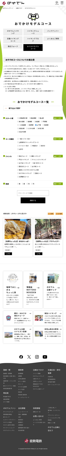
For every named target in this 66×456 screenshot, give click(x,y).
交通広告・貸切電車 (54, 371)
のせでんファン (9, 408)
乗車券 (20, 370)
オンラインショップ (8, 428)
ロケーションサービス (54, 384)
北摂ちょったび (37, 381)
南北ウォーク (13, 46)
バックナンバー (53, 31)
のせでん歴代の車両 (8, 425)
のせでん (13, 3)
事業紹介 (20, 422)
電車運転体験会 (7, 414)
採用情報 (36, 408)
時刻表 (6, 393)
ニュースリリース (23, 412)
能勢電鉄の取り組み (23, 428)
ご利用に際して (52, 408)
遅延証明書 (6, 399)
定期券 (20, 376)
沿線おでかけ (19, 8)
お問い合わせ (38, 416)
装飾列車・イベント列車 (9, 382)
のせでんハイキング (13, 32)
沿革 (19, 417)
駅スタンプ (6, 417)
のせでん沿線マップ (38, 389)
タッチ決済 (21, 389)
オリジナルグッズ (8, 412)
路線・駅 (6, 370)
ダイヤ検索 (6, 402)
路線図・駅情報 (7, 373)
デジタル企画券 (22, 387)
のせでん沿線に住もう (54, 429)
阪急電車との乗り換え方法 (9, 377)
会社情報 (21, 408)
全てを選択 (57, 118)
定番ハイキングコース (13, 39)
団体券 (20, 392)
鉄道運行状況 (7, 396)
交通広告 (50, 376)
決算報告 (20, 425)
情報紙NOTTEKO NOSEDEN (38, 385)
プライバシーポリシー (54, 415)
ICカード (20, 384)
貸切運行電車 (51, 382)
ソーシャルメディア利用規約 (54, 419)
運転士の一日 (36, 412)
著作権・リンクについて (54, 411)
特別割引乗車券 (22, 395)
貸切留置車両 (51, 379)
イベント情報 (36, 373)
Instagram (37, 357)
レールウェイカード (23, 397)
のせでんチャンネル (8, 430)
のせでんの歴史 (7, 422)
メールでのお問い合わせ (39, 423)
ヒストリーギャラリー (9, 420)
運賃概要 (20, 373)
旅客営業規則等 (7, 388)
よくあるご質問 (53, 38)
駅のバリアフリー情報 (9, 386)
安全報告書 (21, 430)
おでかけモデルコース (33, 47)
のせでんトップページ (8, 8)
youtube (45, 357)
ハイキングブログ (33, 39)
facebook (21, 357)
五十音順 (60, 213)
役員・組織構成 (22, 414)
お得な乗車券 (22, 379)
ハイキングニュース (33, 32)
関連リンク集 (51, 423)
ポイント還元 (22, 381)
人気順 (51, 213)
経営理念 (20, 420)
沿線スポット (36, 379)
